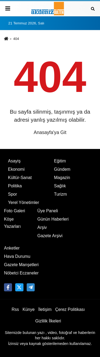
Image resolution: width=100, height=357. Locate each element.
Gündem (62, 169)
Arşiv (42, 227)
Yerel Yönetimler (23, 202)
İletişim (45, 309)
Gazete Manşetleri (21, 264)
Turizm (60, 194)
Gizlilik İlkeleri (48, 321)
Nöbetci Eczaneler (21, 273)
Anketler (12, 248)
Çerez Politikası (70, 309)
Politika (15, 186)
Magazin (62, 177)
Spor (12, 194)
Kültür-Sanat (20, 177)
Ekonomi (16, 169)
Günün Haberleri (53, 219)
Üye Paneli (47, 211)
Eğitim (60, 161)
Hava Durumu (17, 256)
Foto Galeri (14, 211)
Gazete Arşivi (49, 235)
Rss (15, 309)
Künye (29, 309)
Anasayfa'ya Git (50, 132)
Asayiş (14, 161)
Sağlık (60, 186)
